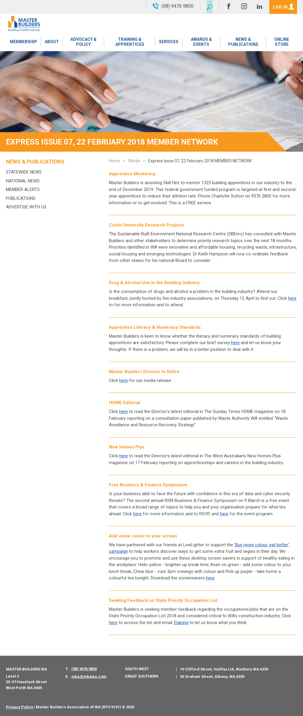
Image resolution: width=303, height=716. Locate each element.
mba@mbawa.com (89, 676)
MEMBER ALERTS (23, 189)
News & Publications (243, 43)
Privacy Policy (19, 707)
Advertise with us (26, 207)
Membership (23, 43)
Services (168, 43)
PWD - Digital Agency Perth (161, 707)
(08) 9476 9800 (84, 669)
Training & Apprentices (129, 43)
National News (23, 181)
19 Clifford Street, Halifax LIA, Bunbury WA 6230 (224, 669)
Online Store (281, 43)
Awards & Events (200, 43)
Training (180, 622)
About (51, 43)
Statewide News (24, 172)
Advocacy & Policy (83, 43)
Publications (21, 198)
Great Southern (141, 676)
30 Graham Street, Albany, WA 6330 (212, 676)
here (123, 411)
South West (137, 669)
